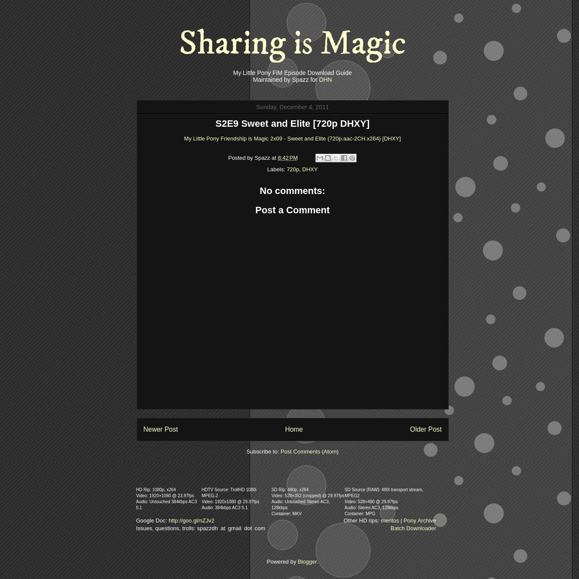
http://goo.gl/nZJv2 (191, 520)
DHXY (310, 169)
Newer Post (161, 429)
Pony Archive (420, 520)
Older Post (426, 429)
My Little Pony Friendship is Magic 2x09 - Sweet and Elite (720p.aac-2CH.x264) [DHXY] (292, 138)
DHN (325, 79)
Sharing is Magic (292, 43)
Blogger (307, 561)
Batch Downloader (413, 528)
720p (293, 169)
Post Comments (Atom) (310, 451)
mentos (390, 520)
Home (294, 429)
